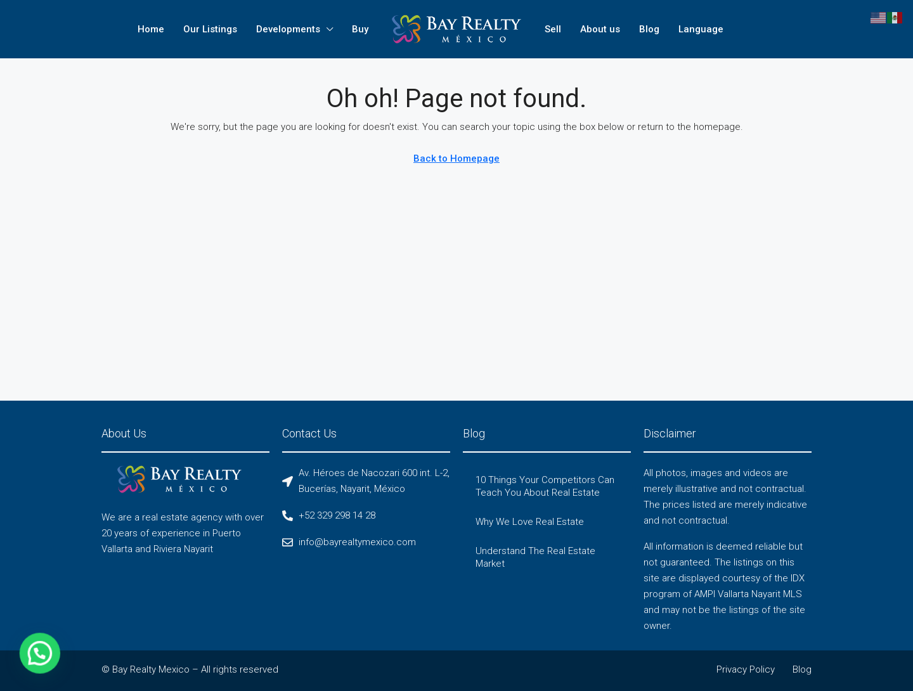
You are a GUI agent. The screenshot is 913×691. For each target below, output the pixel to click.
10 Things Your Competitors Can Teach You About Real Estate (545, 486)
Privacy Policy (745, 669)
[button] (9, 664)
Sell (553, 29)
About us (600, 29)
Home (151, 29)
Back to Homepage (456, 158)
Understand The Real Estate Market (535, 557)
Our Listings (210, 29)
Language (700, 29)
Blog (649, 29)
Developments (288, 29)
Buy (360, 29)
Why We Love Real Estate (530, 521)
